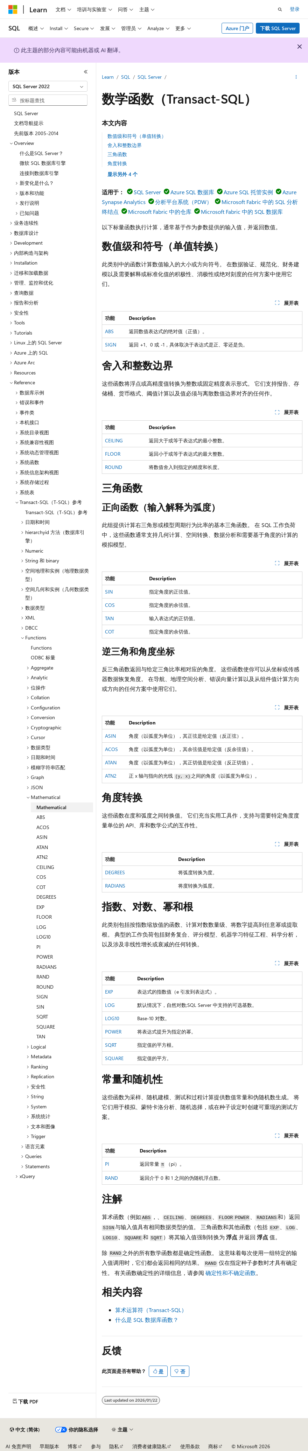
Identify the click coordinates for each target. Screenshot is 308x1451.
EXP (109, 991)
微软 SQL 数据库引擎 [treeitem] (43, 163)
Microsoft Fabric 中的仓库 (159, 211)
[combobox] (48, 86)
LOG (110, 1005)
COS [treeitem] (41, 877)
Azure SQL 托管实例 (248, 192)
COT (109, 631)
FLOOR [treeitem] (44, 916)
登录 (295, 9)
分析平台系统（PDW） (183, 201)
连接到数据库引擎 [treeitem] (39, 173)
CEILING (114, 440)
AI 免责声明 (18, 1446)
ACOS (111, 749)
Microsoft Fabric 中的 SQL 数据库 (242, 211)
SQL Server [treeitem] (26, 113)
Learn (108, 76)
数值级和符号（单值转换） (136, 136)
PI (107, 1164)
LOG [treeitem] (41, 927)
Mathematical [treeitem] (51, 807)
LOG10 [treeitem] (43, 936)
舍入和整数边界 (124, 145)
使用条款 (190, 1446)
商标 (213, 1446)
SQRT (111, 1045)
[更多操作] (296, 77)
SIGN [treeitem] (42, 996)
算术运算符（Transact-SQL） (151, 1309)
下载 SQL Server (278, 28)
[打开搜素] (280, 9)
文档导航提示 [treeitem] (28, 123)
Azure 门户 (237, 28)
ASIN (110, 735)
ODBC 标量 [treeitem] (43, 657)
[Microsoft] (13, 9)
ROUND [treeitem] (45, 986)
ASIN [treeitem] (41, 837)
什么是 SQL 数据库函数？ (146, 1319)
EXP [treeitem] (40, 907)
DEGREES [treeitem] (46, 896)
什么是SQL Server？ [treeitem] (41, 153)
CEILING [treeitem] (45, 867)
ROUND (113, 467)
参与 (96, 1446)
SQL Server (150, 76)
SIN (109, 591)
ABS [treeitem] (40, 817)
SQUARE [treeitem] (45, 1026)
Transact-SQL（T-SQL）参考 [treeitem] (56, 512)
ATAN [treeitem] (42, 847)
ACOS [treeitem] (42, 827)
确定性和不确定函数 (230, 1272)
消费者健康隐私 (149, 1446)
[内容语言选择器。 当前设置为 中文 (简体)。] (25, 1429)
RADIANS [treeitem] (46, 966)
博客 (72, 1446)
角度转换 (117, 163)
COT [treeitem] (41, 887)
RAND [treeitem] (42, 976)
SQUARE (114, 1058)
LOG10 (112, 1018)
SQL (125, 76)
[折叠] (85, 71)
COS (110, 605)
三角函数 (117, 154)
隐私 (114, 1446)
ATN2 (111, 775)
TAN (109, 618)
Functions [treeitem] (41, 647)
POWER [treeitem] (44, 956)
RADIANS (115, 885)
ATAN (111, 762)
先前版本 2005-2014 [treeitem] (36, 133)
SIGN (110, 344)
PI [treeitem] (38, 947)
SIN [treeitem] (40, 1006)
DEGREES (115, 872)
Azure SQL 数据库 (192, 192)
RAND (111, 1178)
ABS (109, 331)
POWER (113, 1031)
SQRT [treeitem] (42, 1016)
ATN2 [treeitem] (42, 857)
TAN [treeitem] (40, 1036)
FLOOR (112, 453)
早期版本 (49, 1446)
